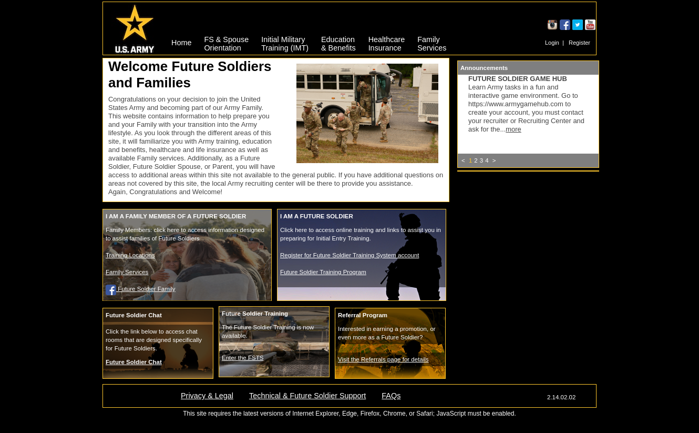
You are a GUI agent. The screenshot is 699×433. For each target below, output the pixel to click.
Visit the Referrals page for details (383, 359)
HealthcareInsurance (386, 42)
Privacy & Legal (207, 395)
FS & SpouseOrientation (226, 42)
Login (552, 42)
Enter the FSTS (242, 358)
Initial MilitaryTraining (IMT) (285, 42)
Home (181, 42)
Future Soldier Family (141, 289)
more (513, 129)
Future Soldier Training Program (323, 272)
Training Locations (130, 255)
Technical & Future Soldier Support (307, 395)
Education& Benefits (338, 42)
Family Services (127, 272)
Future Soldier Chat (134, 362)
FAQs (391, 395)
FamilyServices (431, 42)
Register (579, 42)
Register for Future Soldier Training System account (349, 255)
